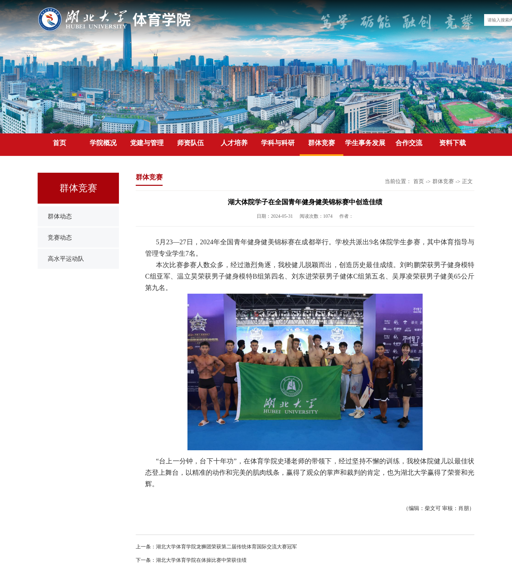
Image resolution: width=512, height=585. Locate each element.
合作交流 (408, 143)
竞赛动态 (60, 237)
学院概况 (103, 143)
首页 (59, 143)
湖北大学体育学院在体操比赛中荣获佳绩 (201, 560)
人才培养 (234, 143)
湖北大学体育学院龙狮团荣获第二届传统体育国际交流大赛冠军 (226, 546)
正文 (467, 181)
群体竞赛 (321, 143)
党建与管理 (147, 143)
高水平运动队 (66, 258)
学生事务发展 (365, 143)
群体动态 (60, 216)
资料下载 (452, 143)
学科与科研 (278, 143)
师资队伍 (190, 143)
